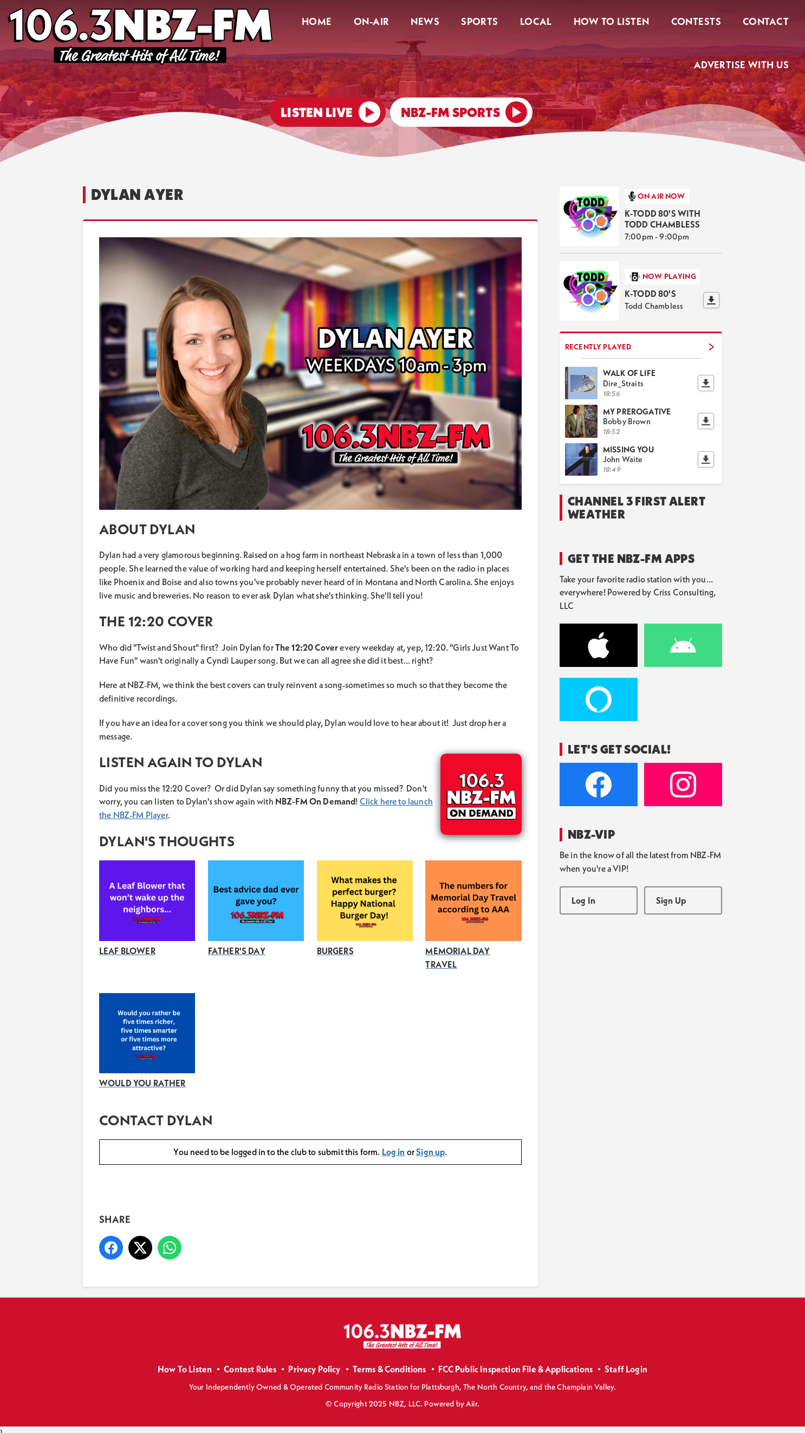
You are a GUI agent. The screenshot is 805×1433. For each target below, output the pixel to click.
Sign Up (671, 892)
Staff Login (626, 1362)
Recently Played (639, 339)
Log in (393, 1144)
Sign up (430, 1144)
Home (348, 23)
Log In (583, 892)
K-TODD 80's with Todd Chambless (663, 212)
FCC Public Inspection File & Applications (515, 1362)
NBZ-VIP (591, 827)
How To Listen (622, 23)
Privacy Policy (314, 1362)
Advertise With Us (743, 63)
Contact (768, 23)
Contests (702, 23)
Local (550, 23)
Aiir (471, 1397)
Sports (498, 23)
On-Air (398, 23)
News (447, 23)
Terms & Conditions (389, 1362)
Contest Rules (250, 1362)
